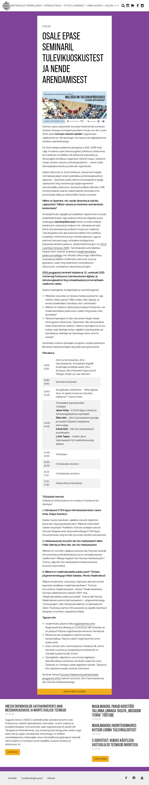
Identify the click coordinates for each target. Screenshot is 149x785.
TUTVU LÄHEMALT (74, 5)
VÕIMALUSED (33, 5)
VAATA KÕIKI (100, 759)
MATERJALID (18, 5)
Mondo (51, 778)
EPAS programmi (51, 272)
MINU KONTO (94, 5)
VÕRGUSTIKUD (52, 5)
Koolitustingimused (32, 778)
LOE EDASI (12, 752)
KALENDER (111, 5)
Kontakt (12, 778)
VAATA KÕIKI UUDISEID (74, 691)
